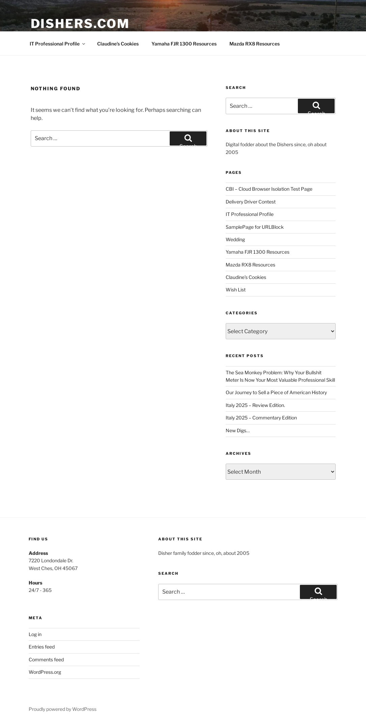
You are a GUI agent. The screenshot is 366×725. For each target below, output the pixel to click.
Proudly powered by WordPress (62, 709)
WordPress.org (45, 672)
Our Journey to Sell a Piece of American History (276, 392)
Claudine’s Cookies (118, 43)
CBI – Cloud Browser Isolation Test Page (269, 189)
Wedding (235, 239)
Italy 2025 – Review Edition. (255, 405)
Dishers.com (80, 23)
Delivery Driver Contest (251, 201)
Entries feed (42, 647)
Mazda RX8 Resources (254, 43)
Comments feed (46, 659)
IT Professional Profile (58, 43)
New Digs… (238, 430)
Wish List (236, 289)
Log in (35, 634)
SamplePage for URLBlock (255, 227)
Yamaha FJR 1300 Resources (184, 43)
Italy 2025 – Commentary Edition (261, 417)
